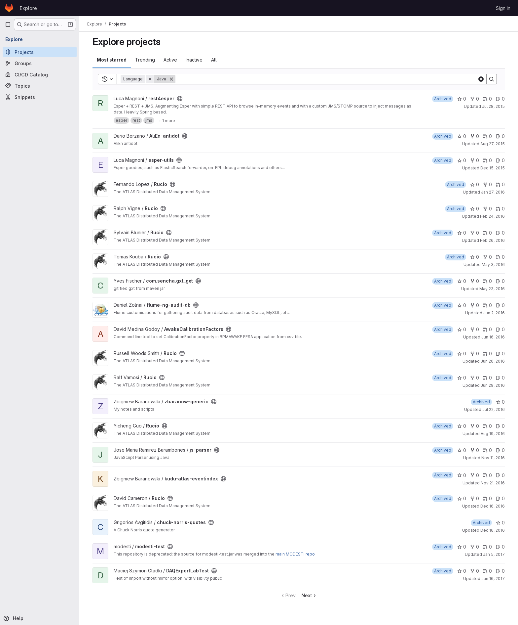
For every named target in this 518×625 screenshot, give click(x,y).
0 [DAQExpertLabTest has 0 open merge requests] (487, 571)
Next (309, 595)
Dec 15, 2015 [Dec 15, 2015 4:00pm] (492, 167)
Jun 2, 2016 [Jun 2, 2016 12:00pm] (494, 312)
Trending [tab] (145, 60)
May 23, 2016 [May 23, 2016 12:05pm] (492, 288)
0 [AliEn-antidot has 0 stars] (461, 136)
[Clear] (481, 79)
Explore (28, 8)
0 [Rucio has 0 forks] (487, 184)
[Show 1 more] (167, 120)
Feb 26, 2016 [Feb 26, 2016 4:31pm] (492, 240)
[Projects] (40, 52)
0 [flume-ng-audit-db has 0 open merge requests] (487, 305)
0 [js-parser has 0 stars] (461, 450)
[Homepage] (9, 8)
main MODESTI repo (295, 554)
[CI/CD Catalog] (40, 74)
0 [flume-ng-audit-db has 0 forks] (474, 305)
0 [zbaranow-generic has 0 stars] (500, 402)
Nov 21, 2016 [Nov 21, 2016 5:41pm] (493, 482)
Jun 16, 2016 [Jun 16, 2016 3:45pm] (493, 337)
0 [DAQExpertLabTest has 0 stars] (461, 571)
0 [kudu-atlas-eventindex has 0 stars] (461, 475)
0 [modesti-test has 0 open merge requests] (487, 547)
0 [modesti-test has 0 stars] (461, 547)
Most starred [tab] (112, 60)
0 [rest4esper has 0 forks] (474, 99)
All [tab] (214, 60)
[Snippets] (40, 97)
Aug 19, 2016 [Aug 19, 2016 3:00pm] (493, 433)
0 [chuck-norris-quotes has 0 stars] (500, 522)
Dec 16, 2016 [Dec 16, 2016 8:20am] (492, 506)
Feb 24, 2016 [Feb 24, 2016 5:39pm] (492, 216)
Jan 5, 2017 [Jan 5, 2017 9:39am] (494, 554)
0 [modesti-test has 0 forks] (474, 547)
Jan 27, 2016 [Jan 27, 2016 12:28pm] (493, 192)
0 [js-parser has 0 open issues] (500, 450)
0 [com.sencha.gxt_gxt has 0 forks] (474, 281)
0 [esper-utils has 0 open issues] (500, 160)
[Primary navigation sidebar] (8, 24)
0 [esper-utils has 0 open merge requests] (487, 160)
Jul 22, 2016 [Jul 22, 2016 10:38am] (493, 409)
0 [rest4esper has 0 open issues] (500, 99)
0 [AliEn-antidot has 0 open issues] (500, 136)
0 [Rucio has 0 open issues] (500, 233)
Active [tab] (170, 60)
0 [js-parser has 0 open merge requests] (487, 450)
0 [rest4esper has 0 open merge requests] (487, 99)
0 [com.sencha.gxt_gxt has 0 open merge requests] (487, 281)
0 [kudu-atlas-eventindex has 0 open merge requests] (487, 475)
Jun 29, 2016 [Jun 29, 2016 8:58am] (493, 385)
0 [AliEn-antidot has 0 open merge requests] (487, 136)
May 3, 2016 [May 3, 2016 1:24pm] (493, 264)
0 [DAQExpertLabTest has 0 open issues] (500, 571)
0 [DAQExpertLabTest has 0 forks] (474, 571)
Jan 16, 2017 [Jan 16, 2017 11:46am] (493, 578)
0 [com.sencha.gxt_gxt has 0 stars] (461, 281)
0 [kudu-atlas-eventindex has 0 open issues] (500, 475)
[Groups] (40, 63)
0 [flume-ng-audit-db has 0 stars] (461, 305)
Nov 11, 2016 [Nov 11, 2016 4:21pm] (493, 457)
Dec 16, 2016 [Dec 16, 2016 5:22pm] (492, 530)
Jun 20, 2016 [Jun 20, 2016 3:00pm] (493, 361)
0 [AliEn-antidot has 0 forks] (474, 136)
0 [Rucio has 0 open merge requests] (500, 184)
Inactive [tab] (194, 60)
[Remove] (171, 79)
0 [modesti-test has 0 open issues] (500, 547)
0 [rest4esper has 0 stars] (461, 99)
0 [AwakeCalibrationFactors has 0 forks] (474, 329)
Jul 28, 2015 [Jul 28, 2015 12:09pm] (493, 106)
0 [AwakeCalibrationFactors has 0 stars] (461, 329)
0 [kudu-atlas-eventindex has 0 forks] (474, 475)
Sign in (503, 8)
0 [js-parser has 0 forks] (474, 450)
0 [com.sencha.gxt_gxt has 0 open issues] (500, 281)
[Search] (326, 79)
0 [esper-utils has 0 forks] (474, 160)
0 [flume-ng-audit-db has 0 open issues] (500, 305)
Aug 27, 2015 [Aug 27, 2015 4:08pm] (492, 143)
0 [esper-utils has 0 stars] (461, 160)
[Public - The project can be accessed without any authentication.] (179, 98)
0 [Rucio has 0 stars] (474, 184)
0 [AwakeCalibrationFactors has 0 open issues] (500, 329)
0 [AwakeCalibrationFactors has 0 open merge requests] (487, 329)
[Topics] (40, 85)
